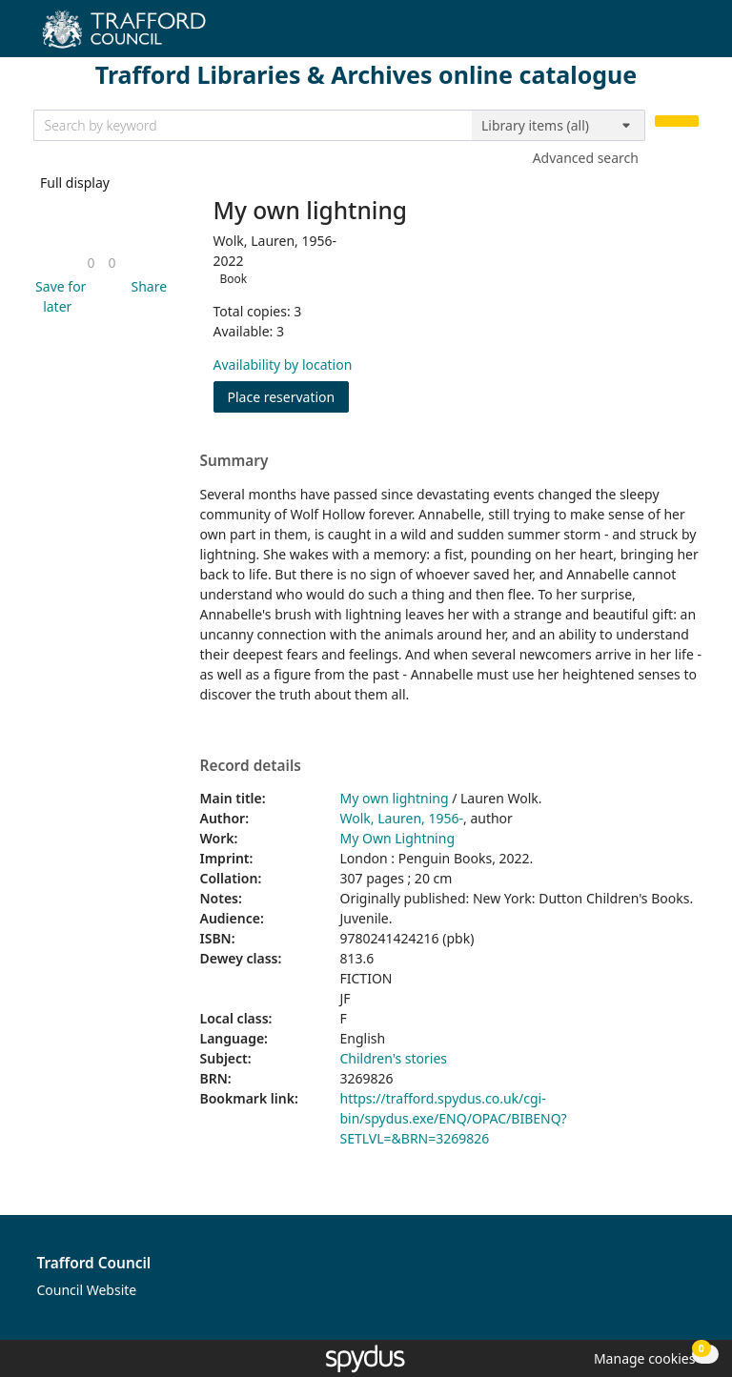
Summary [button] (234, 461)
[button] (58, 296)
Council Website (87, 1290)
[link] (90, 262)
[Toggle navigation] (689, 35)
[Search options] (558, 126)
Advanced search (586, 158)
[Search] (677, 121)
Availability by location (283, 364)
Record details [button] (250, 766)
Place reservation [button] (289, 396)
